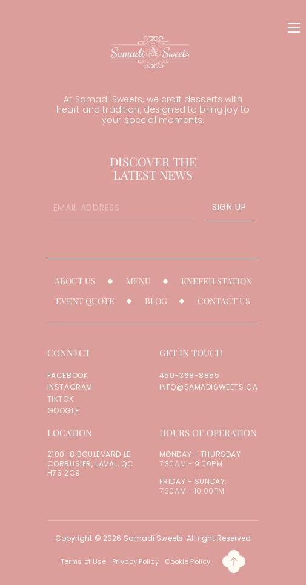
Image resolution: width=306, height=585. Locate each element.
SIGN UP (229, 207)
